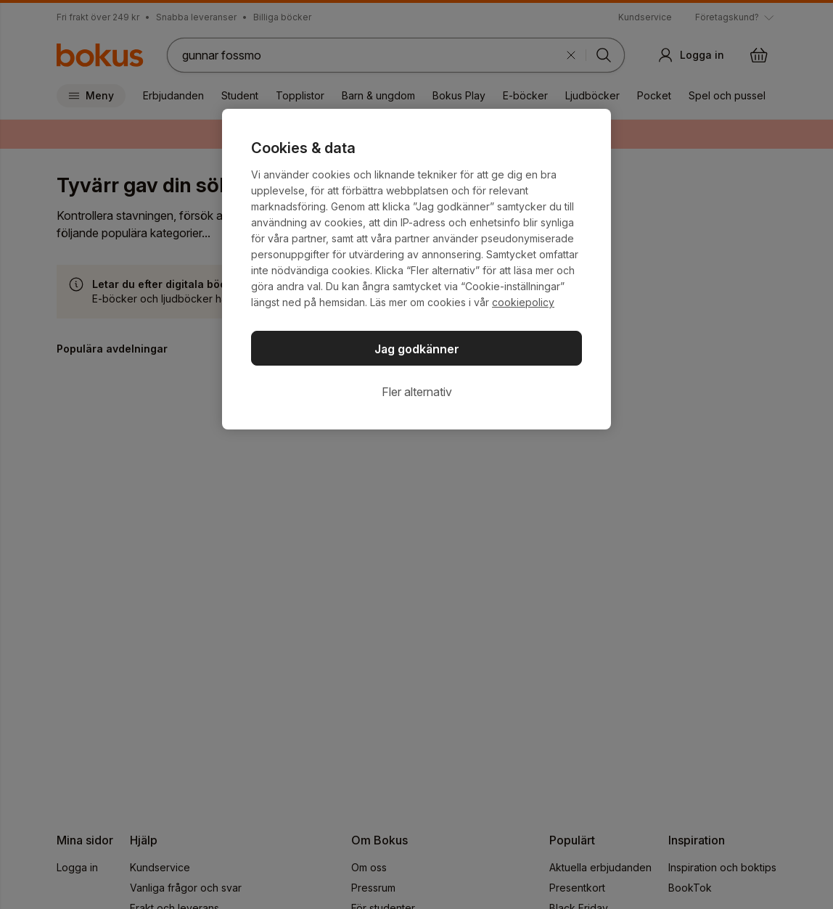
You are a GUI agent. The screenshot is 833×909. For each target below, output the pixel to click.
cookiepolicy (523, 302)
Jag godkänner (416, 349)
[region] (416, 269)
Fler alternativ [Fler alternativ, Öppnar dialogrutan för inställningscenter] (417, 391)
